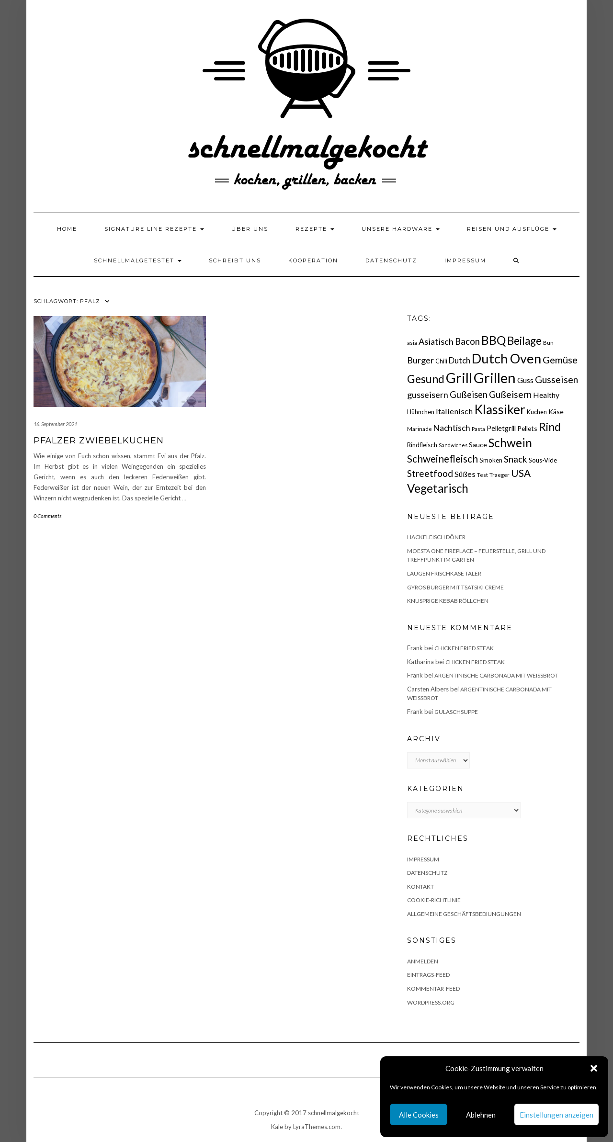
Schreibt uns (235, 260)
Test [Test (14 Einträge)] (482, 475)
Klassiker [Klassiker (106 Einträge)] (499, 409)
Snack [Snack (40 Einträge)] (515, 458)
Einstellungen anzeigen (556, 1114)
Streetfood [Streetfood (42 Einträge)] (430, 473)
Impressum (465, 260)
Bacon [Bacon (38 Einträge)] (467, 341)
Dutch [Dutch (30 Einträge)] (459, 360)
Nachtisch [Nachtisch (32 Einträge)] (451, 428)
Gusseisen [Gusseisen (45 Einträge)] (556, 379)
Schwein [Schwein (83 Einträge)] (510, 443)
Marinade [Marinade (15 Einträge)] (419, 429)
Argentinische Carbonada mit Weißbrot (496, 675)
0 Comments (47, 516)
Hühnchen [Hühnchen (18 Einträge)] (420, 412)
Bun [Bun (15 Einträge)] (548, 342)
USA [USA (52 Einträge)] (521, 473)
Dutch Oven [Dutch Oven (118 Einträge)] (506, 358)
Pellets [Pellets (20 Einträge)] (527, 428)
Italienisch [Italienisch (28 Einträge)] (454, 411)
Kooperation (313, 260)
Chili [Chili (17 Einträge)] (441, 361)
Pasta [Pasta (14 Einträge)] (478, 429)
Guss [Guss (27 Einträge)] (525, 379)
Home (67, 229)
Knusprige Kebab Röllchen (447, 600)
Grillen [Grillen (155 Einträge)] (495, 377)
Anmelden (422, 961)
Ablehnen (481, 1114)
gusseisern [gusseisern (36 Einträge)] (427, 394)
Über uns (249, 229)
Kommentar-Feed (433, 988)
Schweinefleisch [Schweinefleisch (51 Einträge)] (442, 458)
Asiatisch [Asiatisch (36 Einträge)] (436, 341)
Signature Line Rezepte (154, 229)
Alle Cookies (419, 1114)
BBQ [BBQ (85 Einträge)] (493, 340)
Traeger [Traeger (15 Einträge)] (499, 475)
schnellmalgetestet (138, 260)
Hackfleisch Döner (436, 537)
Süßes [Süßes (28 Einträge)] (465, 473)
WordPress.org (430, 1002)
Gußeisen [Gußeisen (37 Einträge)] (469, 394)
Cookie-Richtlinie (434, 900)
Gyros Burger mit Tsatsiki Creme (455, 587)
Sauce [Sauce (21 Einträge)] (478, 445)
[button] (594, 1068)
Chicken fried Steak (464, 648)
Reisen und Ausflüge (511, 229)
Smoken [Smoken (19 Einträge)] (490, 460)
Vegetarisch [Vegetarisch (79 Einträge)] (437, 488)
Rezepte (314, 229)
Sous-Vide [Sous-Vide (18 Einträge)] (543, 460)
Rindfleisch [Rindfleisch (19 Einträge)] (422, 445)
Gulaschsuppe (456, 711)
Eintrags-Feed (428, 974)
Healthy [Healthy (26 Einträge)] (546, 395)
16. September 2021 (55, 424)
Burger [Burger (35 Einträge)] (420, 360)
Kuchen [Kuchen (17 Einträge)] (537, 412)
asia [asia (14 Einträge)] (412, 342)
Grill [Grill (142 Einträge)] (459, 378)
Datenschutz (391, 260)
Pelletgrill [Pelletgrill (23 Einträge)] (501, 428)
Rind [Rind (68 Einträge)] (550, 426)
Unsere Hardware (401, 229)
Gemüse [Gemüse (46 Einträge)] (560, 359)
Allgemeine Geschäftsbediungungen (464, 913)
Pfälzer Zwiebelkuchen (99, 440)
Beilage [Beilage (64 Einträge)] (524, 340)
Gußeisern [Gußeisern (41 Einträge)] (510, 394)
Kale (277, 1127)
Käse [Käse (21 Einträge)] (556, 411)
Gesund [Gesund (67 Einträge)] (425, 378)
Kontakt (420, 886)
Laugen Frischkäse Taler (444, 573)
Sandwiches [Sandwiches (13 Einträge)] (453, 445)
